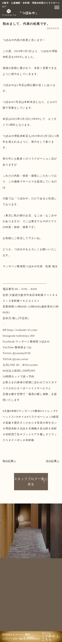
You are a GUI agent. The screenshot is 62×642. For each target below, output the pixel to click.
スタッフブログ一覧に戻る (31, 481)
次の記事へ (52, 461)
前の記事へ (9, 461)
